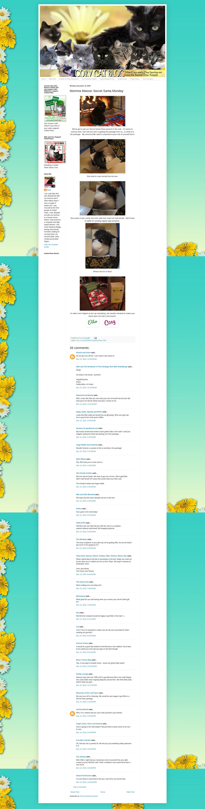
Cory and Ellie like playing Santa (91, 340)
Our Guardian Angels (89, 79)
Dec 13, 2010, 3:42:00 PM (86, 749)
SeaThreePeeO (82, 709)
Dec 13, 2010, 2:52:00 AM (86, 451)
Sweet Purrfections (84, 776)
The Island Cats (82, 582)
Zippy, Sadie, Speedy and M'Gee (89, 412)
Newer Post (74, 792)
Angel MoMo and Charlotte (87, 445)
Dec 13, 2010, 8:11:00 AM (86, 619)
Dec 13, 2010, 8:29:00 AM (86, 636)
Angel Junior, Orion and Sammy (89, 724)
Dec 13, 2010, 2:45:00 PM (86, 733)
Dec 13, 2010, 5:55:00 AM (86, 515)
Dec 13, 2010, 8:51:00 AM (86, 652)
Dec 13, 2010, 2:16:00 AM (86, 437)
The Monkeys (81, 539)
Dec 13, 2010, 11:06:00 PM (86, 782)
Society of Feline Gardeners (68, 79)
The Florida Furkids (84, 473)
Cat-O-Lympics (148, 79)
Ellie (104, 340)
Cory (77, 340)
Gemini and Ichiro (83, 353)
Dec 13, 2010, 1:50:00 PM (86, 716)
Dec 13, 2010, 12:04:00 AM (86, 359)
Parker (78, 509)
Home (43, 79)
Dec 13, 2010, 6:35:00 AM (86, 548)
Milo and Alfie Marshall (85, 495)
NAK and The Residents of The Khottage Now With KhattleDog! (101, 367)
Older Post (130, 792)
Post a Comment (79, 787)
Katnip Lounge (82, 674)
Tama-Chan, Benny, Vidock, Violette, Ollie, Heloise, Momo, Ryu (101, 556)
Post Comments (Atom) (89, 796)
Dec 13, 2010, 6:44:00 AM (86, 574)
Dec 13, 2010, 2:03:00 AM (86, 421)
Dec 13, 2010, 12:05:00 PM (86, 666)
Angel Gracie (122, 79)
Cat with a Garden (83, 740)
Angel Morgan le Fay (107, 79)
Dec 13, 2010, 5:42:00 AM (86, 501)
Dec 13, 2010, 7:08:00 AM (86, 588)
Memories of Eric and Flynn (87, 693)
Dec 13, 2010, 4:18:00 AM (86, 465)
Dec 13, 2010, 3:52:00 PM (86, 768)
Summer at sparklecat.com (87, 428)
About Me (52, 79)
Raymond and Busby (84, 395)
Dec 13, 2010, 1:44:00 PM (86, 702)
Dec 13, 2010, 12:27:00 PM (86, 685)
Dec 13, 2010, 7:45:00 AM (86, 605)
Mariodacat (80, 596)
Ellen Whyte (81, 459)
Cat (77, 627)
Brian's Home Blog (83, 660)
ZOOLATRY (80, 523)
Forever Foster (82, 643)
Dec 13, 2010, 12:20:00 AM (86, 388)
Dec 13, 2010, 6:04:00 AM (86, 532)
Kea (77, 613)
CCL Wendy (81, 757)
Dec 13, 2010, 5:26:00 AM (86, 487)
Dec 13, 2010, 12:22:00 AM (86, 404)
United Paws (134, 79)
